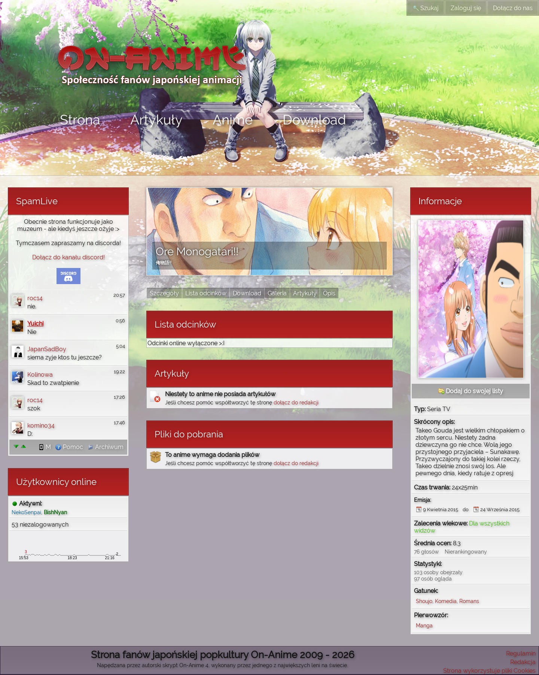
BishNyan (55, 512)
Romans (469, 601)
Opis (329, 293)
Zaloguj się (466, 8)
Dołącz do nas (513, 8)
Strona (80, 119)
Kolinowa (40, 374)
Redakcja (523, 662)
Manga (424, 625)
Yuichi (35, 323)
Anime (233, 119)
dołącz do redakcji (296, 402)
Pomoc (69, 446)
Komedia (446, 601)
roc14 (35, 298)
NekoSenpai (26, 512)
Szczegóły (164, 293)
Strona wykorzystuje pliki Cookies (489, 670)
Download (314, 119)
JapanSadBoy (46, 349)
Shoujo (424, 601)
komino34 (41, 425)
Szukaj (426, 8)
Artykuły (156, 119)
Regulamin (521, 653)
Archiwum (106, 446)
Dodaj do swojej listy (470, 391)
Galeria (277, 293)
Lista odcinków (205, 293)
